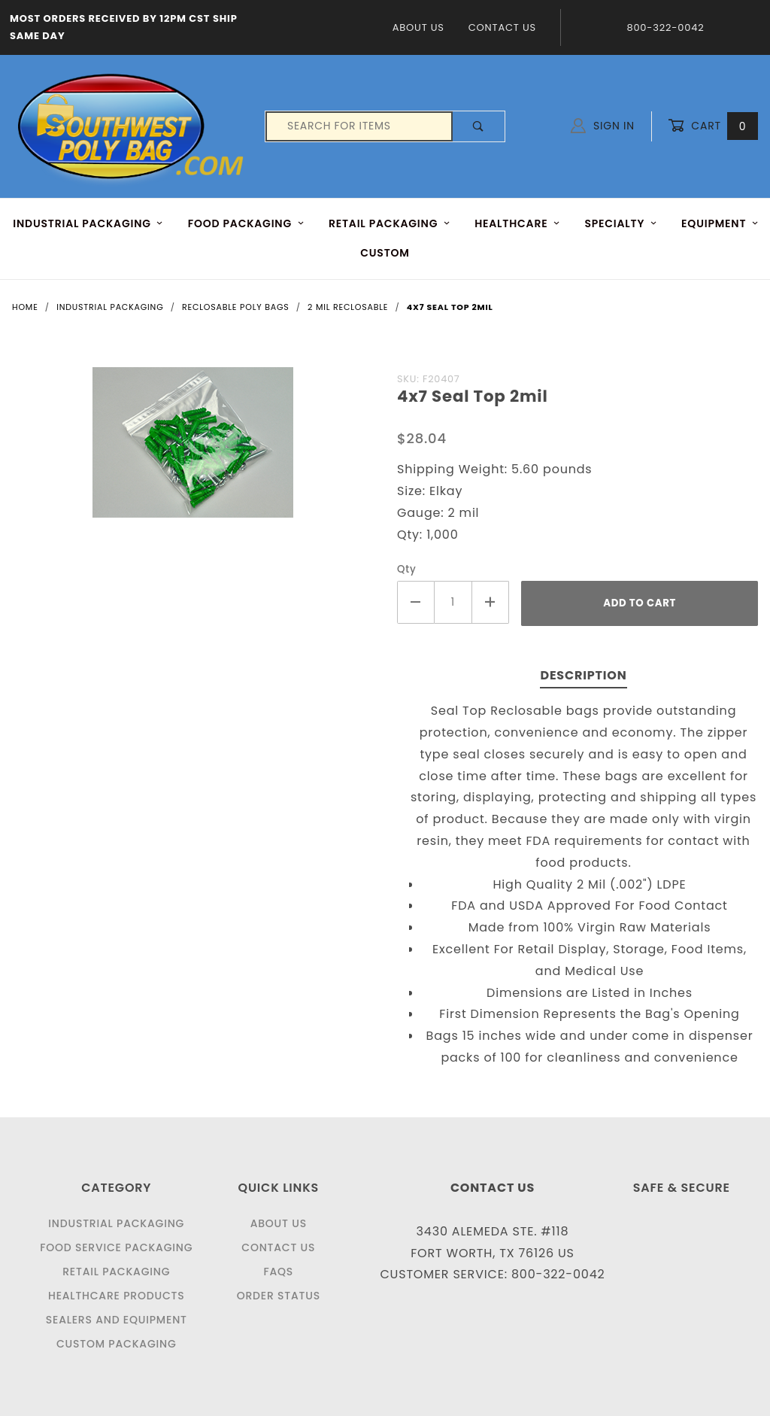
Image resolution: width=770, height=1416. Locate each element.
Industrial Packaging (116, 1223)
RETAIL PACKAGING (389, 223)
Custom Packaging (116, 1343)
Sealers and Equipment (116, 1319)
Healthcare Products (116, 1295)
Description (583, 675)
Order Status (278, 1295)
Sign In (603, 125)
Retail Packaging (116, 1271)
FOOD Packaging (246, 223)
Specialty (620, 223)
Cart (713, 126)
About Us (418, 27)
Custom (385, 252)
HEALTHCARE (517, 223)
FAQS (278, 1271)
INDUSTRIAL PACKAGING (88, 223)
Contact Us (502, 27)
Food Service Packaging (116, 1247)
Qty (407, 569)
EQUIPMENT (720, 223)
